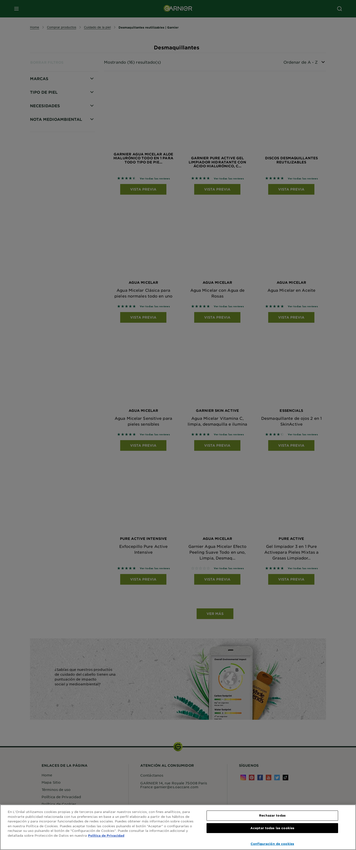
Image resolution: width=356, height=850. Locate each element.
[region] (178, 827)
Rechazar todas (272, 815)
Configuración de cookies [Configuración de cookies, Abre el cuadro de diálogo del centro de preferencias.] (272, 844)
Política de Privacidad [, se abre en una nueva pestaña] (106, 835)
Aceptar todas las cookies (272, 828)
